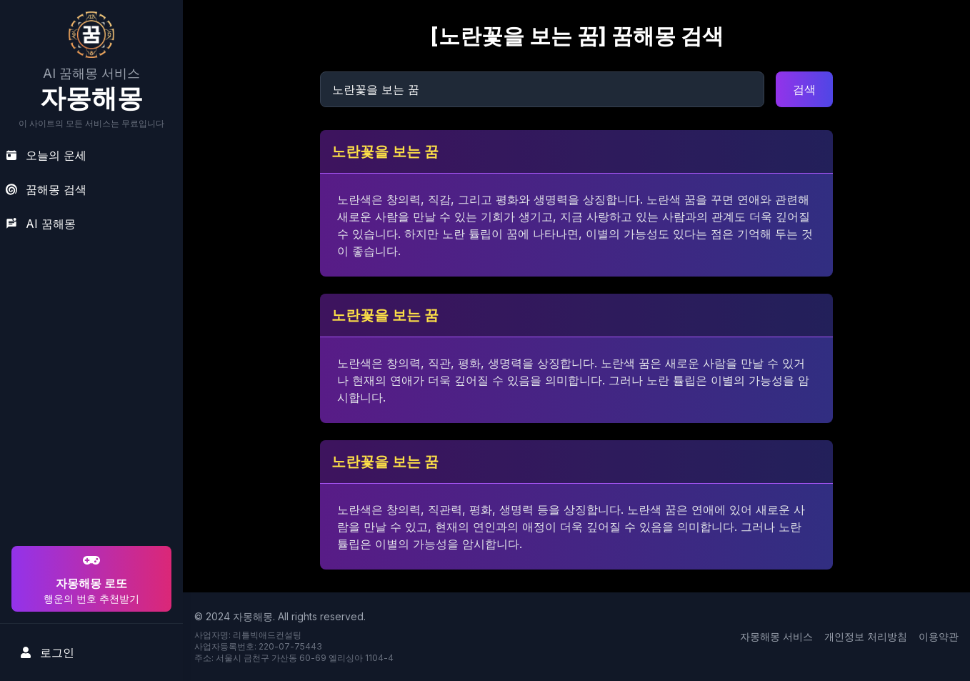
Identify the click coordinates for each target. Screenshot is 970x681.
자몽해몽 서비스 (776, 636)
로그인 (47, 652)
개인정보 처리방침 (865, 636)
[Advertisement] (89, 451)
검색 (804, 89)
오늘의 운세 (46, 155)
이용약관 (939, 636)
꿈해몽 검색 (46, 189)
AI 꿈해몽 (41, 224)
